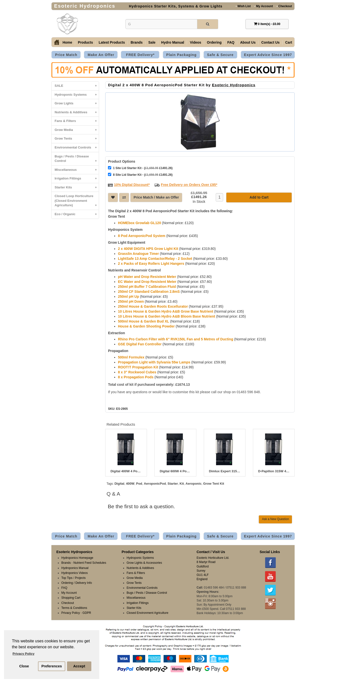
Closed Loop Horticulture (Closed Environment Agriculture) (77, 202)
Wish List (243, 6)
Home (67, 42)
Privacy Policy (70, 613)
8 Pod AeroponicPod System (141, 236)
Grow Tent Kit (213, 483)
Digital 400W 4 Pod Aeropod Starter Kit (126, 471)
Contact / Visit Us (211, 552)
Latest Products (112, 42)
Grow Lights (77, 103)
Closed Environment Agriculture (147, 613)
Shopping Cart (70, 597)
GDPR (86, 613)
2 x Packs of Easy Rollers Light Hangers (151, 264)
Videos (195, 42)
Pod (139, 483)
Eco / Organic (77, 214)
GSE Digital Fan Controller (140, 344)
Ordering (214, 42)
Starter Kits (77, 187)
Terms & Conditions (74, 608)
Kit (182, 483)
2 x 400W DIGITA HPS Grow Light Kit (148, 249)
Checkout (284, 6)
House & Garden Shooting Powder (146, 326)
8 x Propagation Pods (135, 377)
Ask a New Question (275, 519)
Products (85, 42)
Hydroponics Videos (74, 573)
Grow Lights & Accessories (144, 562)
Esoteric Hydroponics (233, 85)
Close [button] (24, 666)
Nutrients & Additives (77, 112)
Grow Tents (77, 138)
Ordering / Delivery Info (76, 583)
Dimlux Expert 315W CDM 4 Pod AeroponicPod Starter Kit (224, 471)
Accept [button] (79, 666)
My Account (263, 6)
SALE (77, 86)
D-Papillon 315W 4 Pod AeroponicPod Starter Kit (273, 471)
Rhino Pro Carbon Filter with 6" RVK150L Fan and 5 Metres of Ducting (175, 339)
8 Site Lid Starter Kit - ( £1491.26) (140, 175)
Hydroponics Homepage (77, 558)
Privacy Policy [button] (24, 653)
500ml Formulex (131, 357)
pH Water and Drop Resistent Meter (147, 277)
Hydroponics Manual (74, 568)
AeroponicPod (155, 483)
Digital (119, 483)
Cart (288, 42)
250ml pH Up (128, 296)
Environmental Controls (77, 147)
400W (130, 483)
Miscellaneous (77, 170)
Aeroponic (194, 483)
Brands (136, 42)
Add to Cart (259, 197)
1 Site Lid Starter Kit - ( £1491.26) (140, 168)
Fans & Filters (77, 121)
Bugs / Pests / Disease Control (77, 159)
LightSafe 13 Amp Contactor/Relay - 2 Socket (155, 259)
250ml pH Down (131, 301)
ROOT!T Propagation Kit (138, 367)
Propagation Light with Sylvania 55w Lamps (154, 362)
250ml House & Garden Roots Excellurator (153, 306)
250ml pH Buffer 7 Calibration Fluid (147, 287)
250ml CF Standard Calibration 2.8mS (149, 292)
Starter (173, 483)
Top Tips (66, 578)
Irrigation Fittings (77, 178)
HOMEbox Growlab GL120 (139, 223)
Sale (152, 42)
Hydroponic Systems (77, 94)
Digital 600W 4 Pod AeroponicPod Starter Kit (175, 471)
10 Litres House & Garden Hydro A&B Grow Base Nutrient (165, 311)
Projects (80, 578)
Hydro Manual (172, 42)
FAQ (231, 42)
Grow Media (77, 130)
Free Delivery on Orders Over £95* (189, 185)
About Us (247, 42)
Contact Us (270, 42)
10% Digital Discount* (132, 185)
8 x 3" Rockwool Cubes (137, 372)
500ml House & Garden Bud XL (143, 321)
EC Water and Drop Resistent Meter (147, 282)
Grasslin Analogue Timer (138, 254)
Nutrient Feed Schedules (89, 562)
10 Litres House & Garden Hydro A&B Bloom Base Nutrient (166, 316)
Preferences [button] (51, 666)
